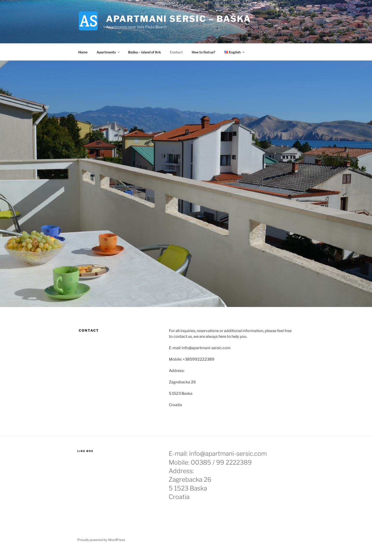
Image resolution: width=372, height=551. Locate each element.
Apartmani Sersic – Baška (178, 19)
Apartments (108, 52)
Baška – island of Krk (144, 52)
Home (83, 52)
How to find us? (203, 52)
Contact (176, 52)
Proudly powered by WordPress (101, 540)
